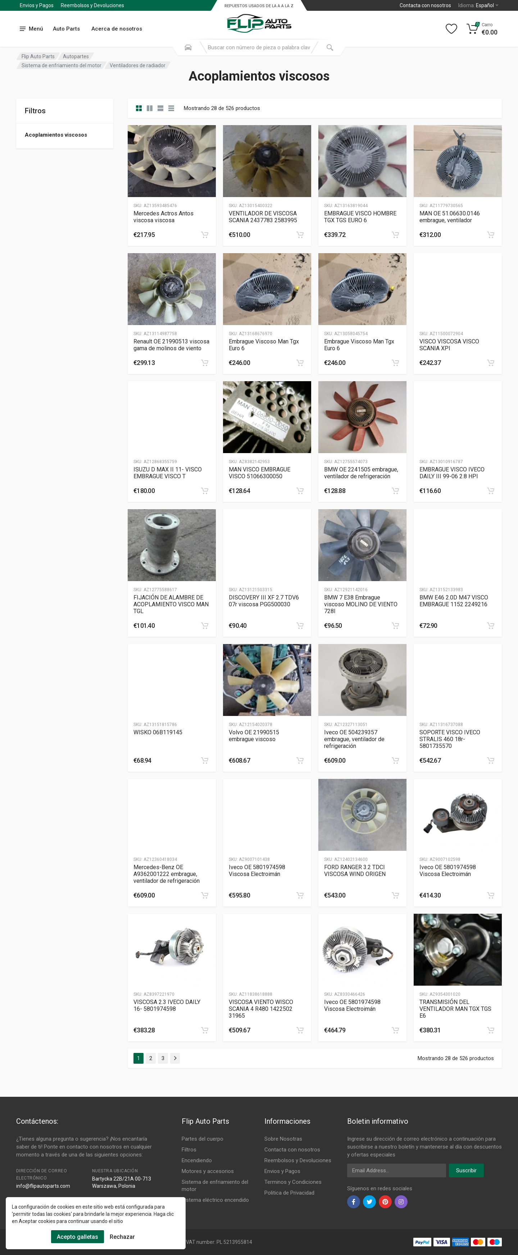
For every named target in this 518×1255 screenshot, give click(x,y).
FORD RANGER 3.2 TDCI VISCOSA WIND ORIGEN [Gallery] (355, 870)
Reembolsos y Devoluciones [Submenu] (92, 5)
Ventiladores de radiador (137, 65)
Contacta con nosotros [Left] (425, 5)
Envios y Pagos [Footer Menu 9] (282, 1171)
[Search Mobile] (188, 47)
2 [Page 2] (150, 1058)
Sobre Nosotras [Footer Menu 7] (283, 1139)
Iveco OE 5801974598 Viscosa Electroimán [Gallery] (257, 870)
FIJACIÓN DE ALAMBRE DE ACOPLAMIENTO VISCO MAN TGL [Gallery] (171, 604)
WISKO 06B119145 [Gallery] (157, 732)
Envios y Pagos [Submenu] (37, 5)
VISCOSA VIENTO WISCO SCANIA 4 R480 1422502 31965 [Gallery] (261, 1009)
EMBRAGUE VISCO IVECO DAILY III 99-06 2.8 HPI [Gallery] (452, 473)
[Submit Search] (330, 47)
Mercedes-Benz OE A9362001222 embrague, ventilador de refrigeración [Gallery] (166, 874)
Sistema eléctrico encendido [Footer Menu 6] (215, 1200)
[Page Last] (175, 1058)
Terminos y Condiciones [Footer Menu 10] (293, 1182)
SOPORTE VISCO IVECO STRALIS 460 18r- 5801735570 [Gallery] (449, 739)
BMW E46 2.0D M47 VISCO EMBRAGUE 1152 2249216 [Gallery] (453, 601)
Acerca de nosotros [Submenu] (116, 29)
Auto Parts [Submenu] (66, 29)
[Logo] (259, 19)
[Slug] (172, 161)
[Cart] (482, 28)
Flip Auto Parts (38, 56)
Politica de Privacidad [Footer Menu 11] (289, 1193)
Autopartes (76, 56)
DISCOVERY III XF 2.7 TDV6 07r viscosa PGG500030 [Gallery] (264, 601)
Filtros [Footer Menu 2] (189, 1149)
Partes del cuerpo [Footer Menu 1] (202, 1139)
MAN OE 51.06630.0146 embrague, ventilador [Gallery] (449, 217)
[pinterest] (385, 1201)
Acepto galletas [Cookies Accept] (77, 1236)
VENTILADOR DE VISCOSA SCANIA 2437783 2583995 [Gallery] (263, 217)
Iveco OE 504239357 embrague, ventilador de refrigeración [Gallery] (354, 739)
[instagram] (401, 1201)
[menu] (31, 29)
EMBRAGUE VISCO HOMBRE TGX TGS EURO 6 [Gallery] (360, 217)
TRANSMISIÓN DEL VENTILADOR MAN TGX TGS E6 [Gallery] (455, 1009)
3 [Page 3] (163, 1058)
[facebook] (353, 1201)
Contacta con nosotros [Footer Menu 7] (292, 1149)
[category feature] (160, 108)
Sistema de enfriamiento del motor (61, 65)
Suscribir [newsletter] (466, 1170)
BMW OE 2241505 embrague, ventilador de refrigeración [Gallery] (361, 473)
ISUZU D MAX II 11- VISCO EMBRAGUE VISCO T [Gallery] (167, 473)
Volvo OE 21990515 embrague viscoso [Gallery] (254, 736)
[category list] (149, 108)
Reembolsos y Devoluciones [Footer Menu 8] (297, 1160)
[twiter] (369, 1201)
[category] (138, 108)
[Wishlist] (451, 28)
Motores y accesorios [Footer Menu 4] (208, 1171)
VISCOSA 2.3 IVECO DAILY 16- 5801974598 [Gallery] (166, 1005)
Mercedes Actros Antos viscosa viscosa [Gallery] (163, 217)
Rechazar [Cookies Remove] (122, 1236)
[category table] (171, 108)
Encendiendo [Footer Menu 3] (197, 1160)
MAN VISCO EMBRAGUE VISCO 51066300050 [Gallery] (259, 473)
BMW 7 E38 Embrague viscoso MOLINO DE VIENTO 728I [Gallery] (360, 604)
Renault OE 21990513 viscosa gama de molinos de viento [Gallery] (171, 345)
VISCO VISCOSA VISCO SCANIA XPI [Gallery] (449, 345)
